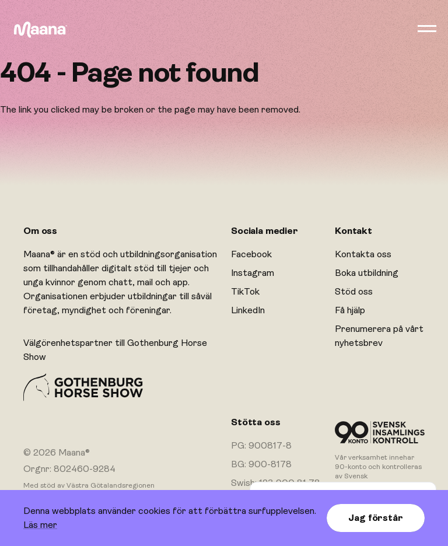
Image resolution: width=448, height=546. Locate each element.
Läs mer (40, 525)
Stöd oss (354, 291)
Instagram (252, 273)
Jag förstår (375, 518)
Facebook (251, 254)
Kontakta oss (363, 254)
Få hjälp (350, 310)
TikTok (245, 291)
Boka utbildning (366, 273)
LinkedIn (248, 310)
